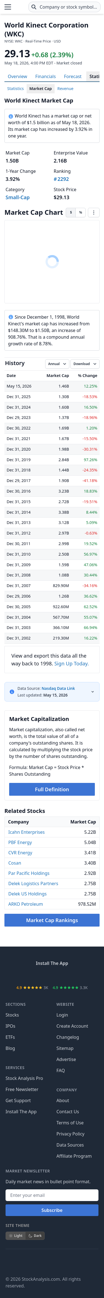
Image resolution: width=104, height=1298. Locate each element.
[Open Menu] (7, 6)
